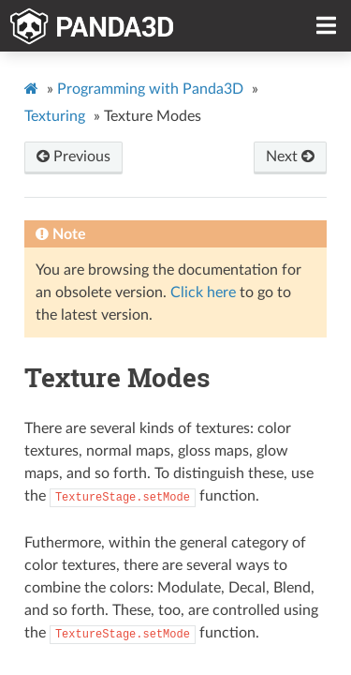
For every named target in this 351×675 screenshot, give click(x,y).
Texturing (54, 116)
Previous (73, 156)
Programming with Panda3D (150, 89)
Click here (203, 292)
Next (290, 156)
